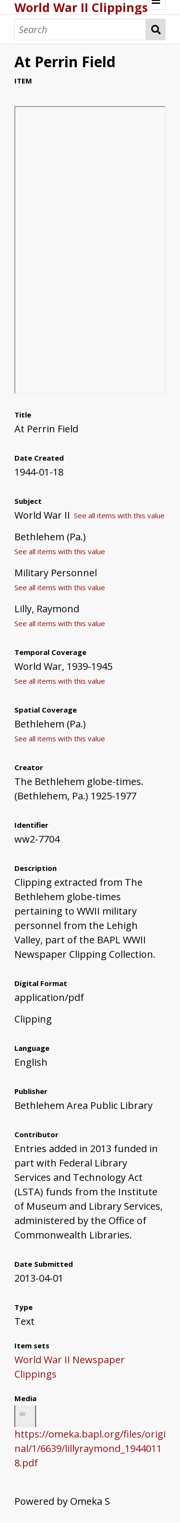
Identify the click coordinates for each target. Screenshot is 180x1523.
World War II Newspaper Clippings (69, 1366)
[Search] (80, 29)
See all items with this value (119, 515)
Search (156, 29)
